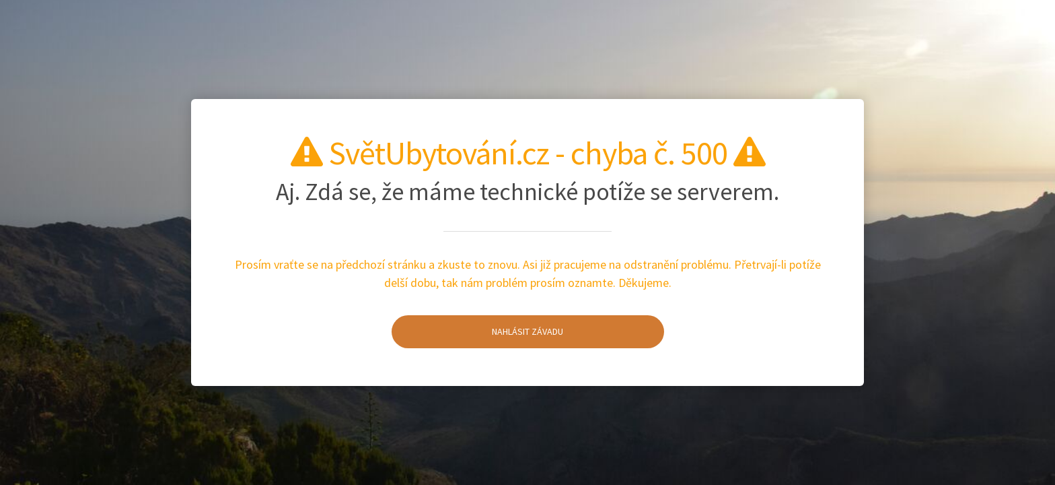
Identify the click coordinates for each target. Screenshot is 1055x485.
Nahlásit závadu (478, 331)
